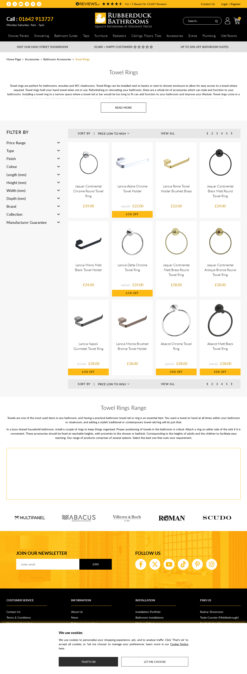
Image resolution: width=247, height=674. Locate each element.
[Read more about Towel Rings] (123, 108)
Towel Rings (82, 59)
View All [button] (168, 133)
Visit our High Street (42, 47)
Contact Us (208, 4)
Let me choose (155, 662)
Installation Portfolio (148, 612)
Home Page (13, 59)
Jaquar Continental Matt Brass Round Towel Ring (176, 270)
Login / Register (231, 4)
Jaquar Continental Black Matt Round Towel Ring (220, 191)
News (74, 617)
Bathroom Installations (149, 617)
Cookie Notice (179, 644)
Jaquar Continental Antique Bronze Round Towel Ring (220, 270)
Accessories (32, 59)
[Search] (216, 21)
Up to (205, 47)
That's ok (88, 662)
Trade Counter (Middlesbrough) (219, 617)
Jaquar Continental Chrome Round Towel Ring (88, 191)
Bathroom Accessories (57, 59)
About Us (77, 612)
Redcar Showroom (211, 612)
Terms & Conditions (18, 617)
